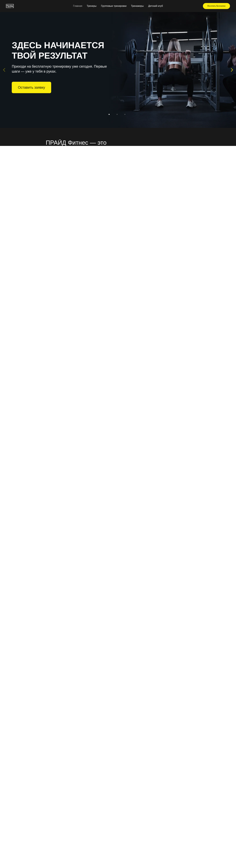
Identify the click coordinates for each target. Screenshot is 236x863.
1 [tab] (110, 115)
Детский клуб (155, 6)
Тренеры (91, 6)
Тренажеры (137, 6)
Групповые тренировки (113, 6)
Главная (77, 6)
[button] (216, 6)
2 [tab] (118, 115)
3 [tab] (126, 115)
